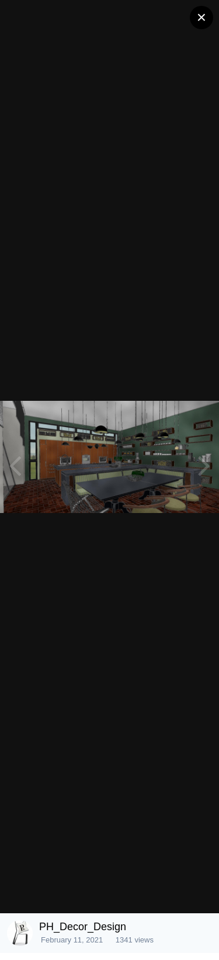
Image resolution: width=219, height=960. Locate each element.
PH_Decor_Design (82, 927)
